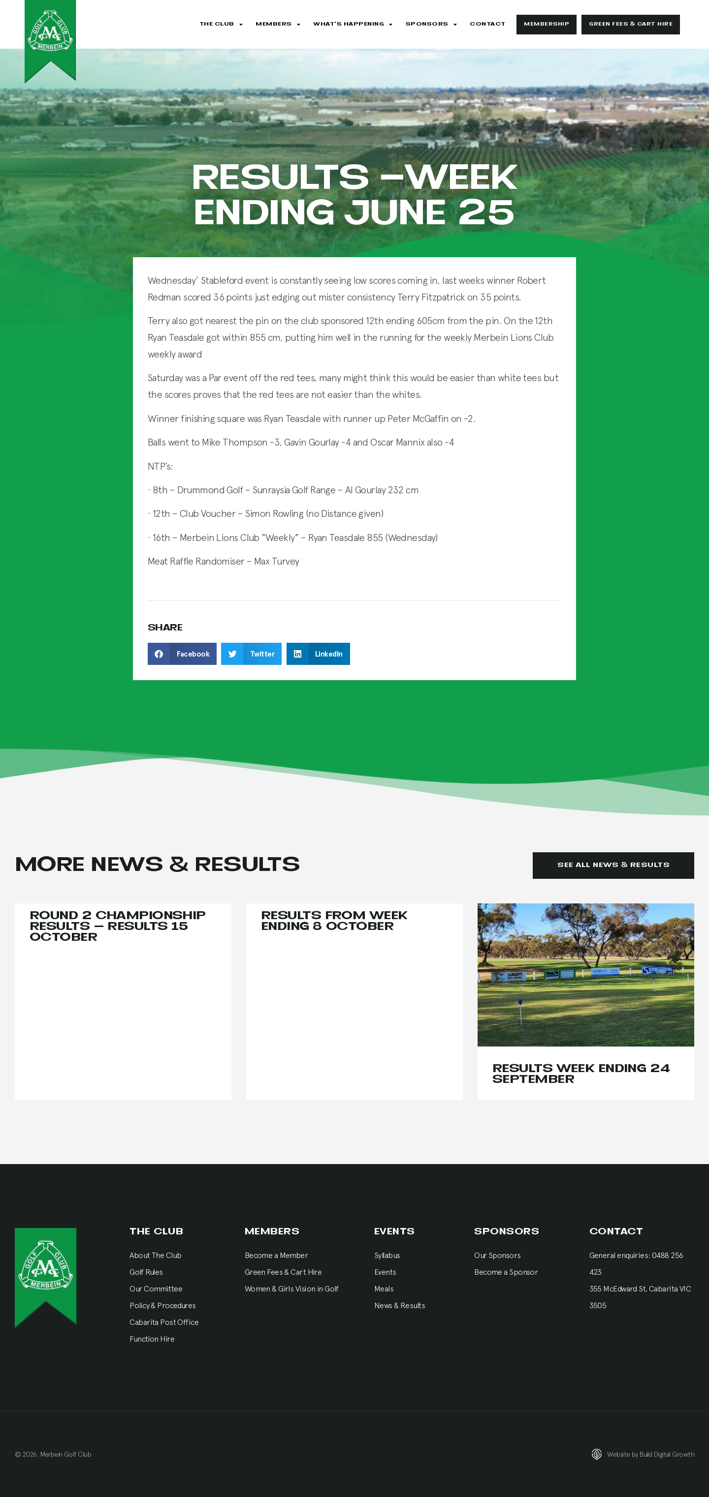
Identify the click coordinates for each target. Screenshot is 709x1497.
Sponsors (431, 24)
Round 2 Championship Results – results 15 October (118, 927)
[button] (182, 654)
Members (278, 24)
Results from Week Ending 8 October (334, 921)
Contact (488, 24)
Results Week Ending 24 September (581, 1074)
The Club (221, 24)
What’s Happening (353, 24)
